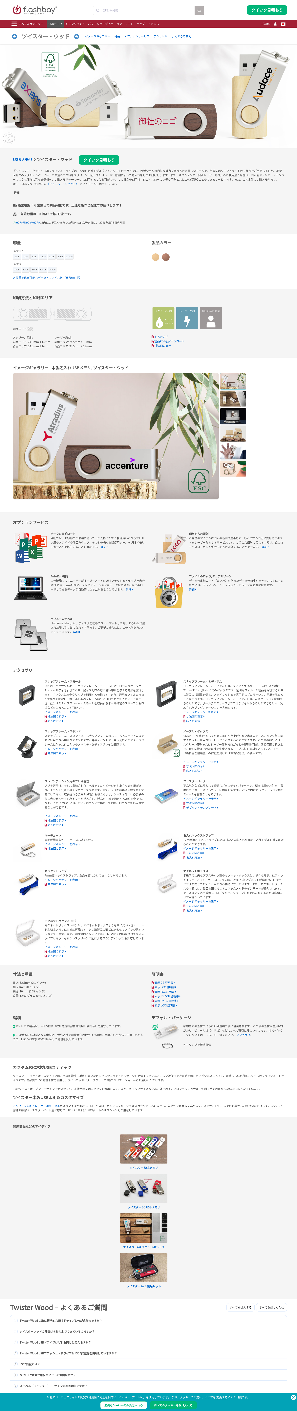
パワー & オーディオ (100, 24)
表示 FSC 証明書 (165, 992)
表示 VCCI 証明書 (165, 1005)
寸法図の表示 (163, 346)
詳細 (16, 192)
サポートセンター (132, 1385)
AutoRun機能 (74, 1389)
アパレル (153, 24)
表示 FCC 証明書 (165, 987)
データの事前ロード (78, 1380)
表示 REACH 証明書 (167, 996)
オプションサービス (136, 36)
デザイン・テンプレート (201, 807)
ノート (129, 24)
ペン (119, 24)
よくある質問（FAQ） (134, 1389)
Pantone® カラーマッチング (82, 1385)
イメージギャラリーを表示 (61, 712)
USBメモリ (55, 24)
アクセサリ (160, 36)
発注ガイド (129, 1380)
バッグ (141, 24)
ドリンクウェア (75, 24)
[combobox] (144, 10)
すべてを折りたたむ (271, 1189)
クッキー (183, 1385)
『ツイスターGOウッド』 (62, 184)
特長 (117, 36)
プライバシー (185, 1389)
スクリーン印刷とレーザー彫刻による (36, 1106)
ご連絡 (265, 24)
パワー (15, 1389)
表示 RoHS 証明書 (166, 1001)
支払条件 (183, 1380)
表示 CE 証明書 (164, 983)
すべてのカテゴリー (27, 24)
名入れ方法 (161, 337)
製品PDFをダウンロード (168, 341)
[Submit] (98, 10)
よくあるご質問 (181, 36)
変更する (221, 1397)
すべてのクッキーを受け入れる (173, 1405)
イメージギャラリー (97, 36)
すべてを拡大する (240, 1189)
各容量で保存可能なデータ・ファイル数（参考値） (46, 278)
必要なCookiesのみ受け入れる (123, 1405)
